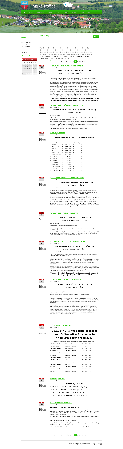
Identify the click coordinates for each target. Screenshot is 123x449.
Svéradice (79, 56)
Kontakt (82, 12)
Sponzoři (89, 12)
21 (66, 61)
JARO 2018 (43, 50)
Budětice (64, 48)
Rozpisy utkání (40, 12)
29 (77, 61)
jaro (85, 48)
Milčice (50, 52)
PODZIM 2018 (89, 52)
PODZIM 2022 (71, 54)
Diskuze (74, 12)
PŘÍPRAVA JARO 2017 (57, 379)
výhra (52, 58)
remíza (72, 56)
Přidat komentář (42, 73)
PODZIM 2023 (81, 54)
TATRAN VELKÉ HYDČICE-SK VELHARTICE (65, 213)
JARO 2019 (51, 50)
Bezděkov (56, 48)
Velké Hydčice (44, 58)
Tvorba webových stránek (86, 444)
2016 (50, 48)
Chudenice (71, 48)
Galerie (57, 12)
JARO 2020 (58, 50)
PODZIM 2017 (80, 52)
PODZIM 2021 (62, 54)
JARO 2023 (81, 50)
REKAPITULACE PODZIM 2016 (61, 403)
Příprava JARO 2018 (57, 56)
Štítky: (40, 48)
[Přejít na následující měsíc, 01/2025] (36, 59)
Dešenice (78, 48)
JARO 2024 (88, 50)
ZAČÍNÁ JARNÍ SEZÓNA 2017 (60, 325)
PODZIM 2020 (53, 54)
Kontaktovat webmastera (85, 443)
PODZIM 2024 (90, 54)
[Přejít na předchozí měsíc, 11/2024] (23, 59)
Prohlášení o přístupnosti (96, 443)
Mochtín (56, 52)
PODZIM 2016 (70, 52)
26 (70, 61)
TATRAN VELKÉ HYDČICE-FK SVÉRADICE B (65, 280)
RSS (96, 36)
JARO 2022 (73, 50)
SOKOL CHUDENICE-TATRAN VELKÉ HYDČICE (66, 66)
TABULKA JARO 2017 (57, 133)
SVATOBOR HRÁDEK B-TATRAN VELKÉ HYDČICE (67, 242)
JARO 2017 (90, 48)
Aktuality (25, 12)
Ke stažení (65, 12)
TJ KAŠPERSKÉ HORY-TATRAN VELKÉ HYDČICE (67, 178)
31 (82, 61)
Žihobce (67, 58)
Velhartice (87, 56)
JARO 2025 (43, 52)
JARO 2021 (66, 50)
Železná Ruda (59, 58)
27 (73, 61)
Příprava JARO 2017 (45, 56)
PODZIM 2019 (44, 54)
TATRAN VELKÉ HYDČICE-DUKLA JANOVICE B (66, 105)
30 (79, 61)
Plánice (63, 52)
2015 (45, 48)
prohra (66, 56)
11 (61, 61)
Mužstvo (50, 12)
